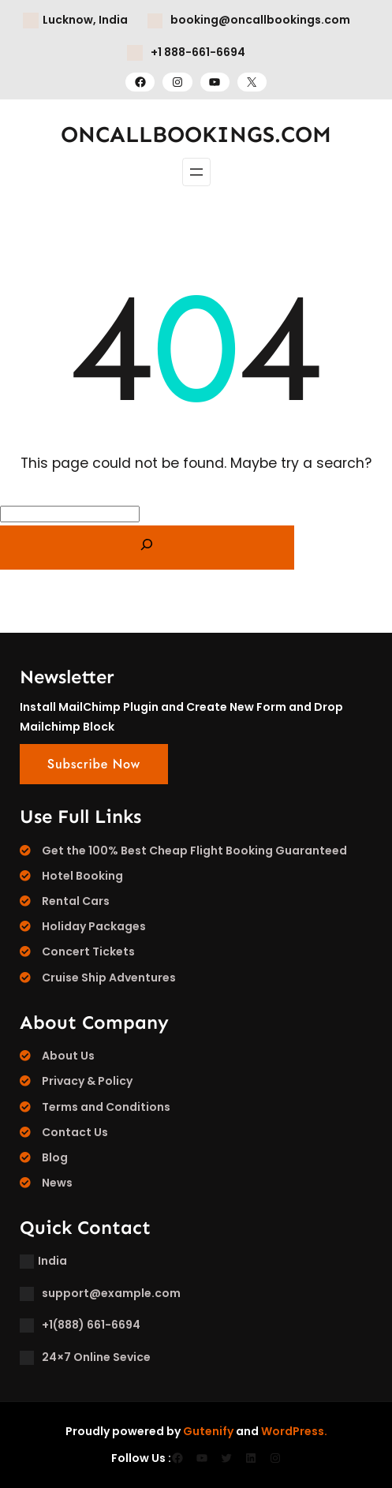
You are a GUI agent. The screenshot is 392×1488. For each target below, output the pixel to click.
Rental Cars (76, 901)
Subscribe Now (93, 764)
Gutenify (208, 1431)
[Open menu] (196, 172)
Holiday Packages (94, 926)
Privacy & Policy (87, 1081)
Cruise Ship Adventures (109, 977)
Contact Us (75, 1132)
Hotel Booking (82, 876)
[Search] (147, 547)
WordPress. (294, 1431)
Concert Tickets (88, 951)
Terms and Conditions (106, 1107)
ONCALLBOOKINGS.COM (196, 134)
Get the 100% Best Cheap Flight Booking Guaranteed (194, 850)
